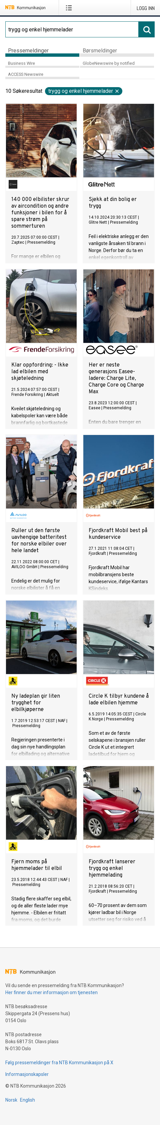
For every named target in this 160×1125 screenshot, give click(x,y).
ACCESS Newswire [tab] (25, 74)
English (27, 1100)
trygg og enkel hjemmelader (84, 91)
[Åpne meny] (70, 7)
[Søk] (72, 29)
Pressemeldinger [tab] (28, 50)
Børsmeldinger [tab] (100, 50)
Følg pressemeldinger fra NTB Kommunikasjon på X (59, 1062)
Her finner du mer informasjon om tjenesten (51, 992)
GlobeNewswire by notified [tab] (109, 63)
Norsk (11, 1100)
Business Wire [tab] (21, 63)
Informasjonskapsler (27, 1074)
